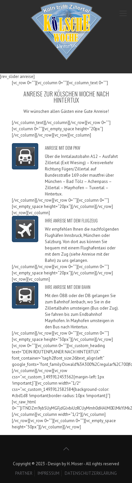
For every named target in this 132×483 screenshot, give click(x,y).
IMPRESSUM (48, 473)
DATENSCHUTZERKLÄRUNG (91, 473)
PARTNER (23, 473)
